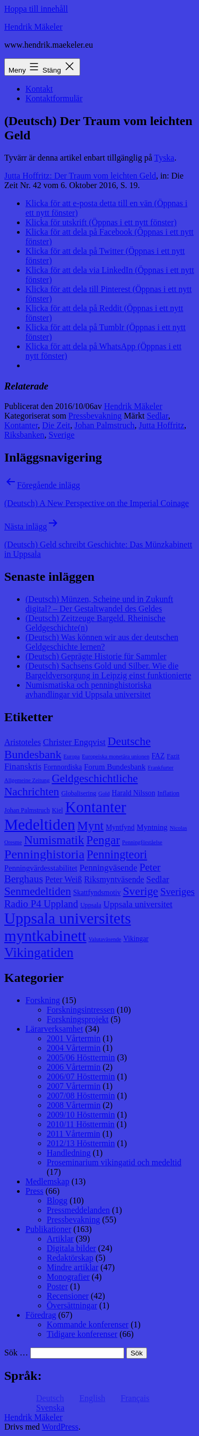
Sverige (62, 434)
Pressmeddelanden (78, 1210)
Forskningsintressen (81, 1009)
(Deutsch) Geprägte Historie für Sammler (96, 656)
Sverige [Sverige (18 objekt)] (140, 891)
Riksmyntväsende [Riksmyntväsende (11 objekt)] (114, 879)
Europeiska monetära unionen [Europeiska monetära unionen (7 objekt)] (115, 756)
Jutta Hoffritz (161, 425)
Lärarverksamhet (54, 1028)
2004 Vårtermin (73, 1047)
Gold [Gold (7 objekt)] (103, 793)
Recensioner (68, 1295)
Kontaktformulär (54, 98)
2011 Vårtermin (73, 1133)
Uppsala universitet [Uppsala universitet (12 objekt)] (137, 904)
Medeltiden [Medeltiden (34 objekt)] (39, 824)
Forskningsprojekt (77, 1019)
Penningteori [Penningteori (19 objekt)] (116, 854)
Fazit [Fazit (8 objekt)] (173, 756)
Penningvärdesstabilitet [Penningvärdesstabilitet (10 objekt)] (40, 868)
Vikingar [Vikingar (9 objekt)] (135, 939)
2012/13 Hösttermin (81, 1143)
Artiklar (60, 1238)
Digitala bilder (71, 1248)
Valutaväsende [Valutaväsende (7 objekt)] (105, 939)
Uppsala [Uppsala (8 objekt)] (90, 905)
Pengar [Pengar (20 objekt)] (103, 840)
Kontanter (21, 425)
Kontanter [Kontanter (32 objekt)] (95, 807)
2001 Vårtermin (73, 1038)
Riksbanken (24, 434)
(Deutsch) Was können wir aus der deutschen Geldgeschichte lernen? (101, 642)
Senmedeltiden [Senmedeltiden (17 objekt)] (37, 891)
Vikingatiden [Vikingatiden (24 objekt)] (38, 952)
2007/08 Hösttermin (81, 1095)
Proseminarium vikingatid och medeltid (114, 1162)
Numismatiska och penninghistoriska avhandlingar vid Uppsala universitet (88, 689)
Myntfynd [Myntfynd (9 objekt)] (120, 827)
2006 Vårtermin (73, 1066)
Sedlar (157, 415)
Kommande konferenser (87, 1324)
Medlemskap (47, 1181)
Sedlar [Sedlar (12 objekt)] (157, 879)
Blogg (57, 1200)
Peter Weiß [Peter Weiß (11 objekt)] (63, 879)
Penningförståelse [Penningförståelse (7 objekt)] (142, 842)
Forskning (42, 1000)
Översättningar (72, 1305)
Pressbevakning (95, 415)
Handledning (69, 1152)
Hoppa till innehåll (36, 8)
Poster (57, 1286)
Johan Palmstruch (104, 425)
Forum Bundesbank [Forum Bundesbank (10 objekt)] (114, 767)
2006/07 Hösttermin (81, 1076)
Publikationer (48, 1229)
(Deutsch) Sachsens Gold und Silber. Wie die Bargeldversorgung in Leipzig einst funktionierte (108, 670)
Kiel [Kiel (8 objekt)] (57, 810)
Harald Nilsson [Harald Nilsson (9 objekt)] (133, 793)
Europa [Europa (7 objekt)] (72, 756)
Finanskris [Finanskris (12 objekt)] (22, 766)
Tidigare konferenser (82, 1334)
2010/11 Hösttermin (81, 1124)
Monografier (68, 1276)
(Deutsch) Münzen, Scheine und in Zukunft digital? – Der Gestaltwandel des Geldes (99, 604)
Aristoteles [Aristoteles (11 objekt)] (22, 742)
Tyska (164, 157)
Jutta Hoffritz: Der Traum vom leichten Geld (80, 175)
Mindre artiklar (72, 1267)
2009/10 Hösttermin (81, 1114)
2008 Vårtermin (73, 1105)
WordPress (60, 1426)
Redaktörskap (70, 1257)
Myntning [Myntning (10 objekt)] (152, 827)
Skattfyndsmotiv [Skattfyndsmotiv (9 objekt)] (97, 893)
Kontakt (39, 88)
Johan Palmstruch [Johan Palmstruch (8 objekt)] (27, 810)
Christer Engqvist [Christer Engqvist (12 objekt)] (74, 742)
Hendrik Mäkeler (33, 26)
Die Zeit (56, 425)
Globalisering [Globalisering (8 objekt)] (78, 793)
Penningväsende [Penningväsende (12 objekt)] (108, 868)
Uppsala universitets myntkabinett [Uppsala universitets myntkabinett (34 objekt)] (67, 927)
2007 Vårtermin (73, 1086)
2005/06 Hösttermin (81, 1057)
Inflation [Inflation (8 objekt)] (168, 793)
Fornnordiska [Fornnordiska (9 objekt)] (63, 767)
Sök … (16, 1352)
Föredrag (40, 1314)
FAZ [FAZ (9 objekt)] (158, 756)
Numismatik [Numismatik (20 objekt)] (54, 840)
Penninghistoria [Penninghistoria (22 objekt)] (44, 854)
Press (34, 1190)
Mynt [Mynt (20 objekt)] (90, 825)
